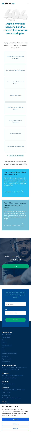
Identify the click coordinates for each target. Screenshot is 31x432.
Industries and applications (9, 353)
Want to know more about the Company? (15, 57)
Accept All (15, 419)
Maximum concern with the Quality (15, 108)
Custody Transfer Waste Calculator (11, 398)
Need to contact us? (15, 95)
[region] (15, 418)
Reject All (15, 428)
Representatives (6, 359)
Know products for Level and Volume (15, 83)
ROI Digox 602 (6, 395)
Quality (4, 342)
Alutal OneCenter (6, 345)
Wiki (3, 348)
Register (15, 320)
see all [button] (16, 266)
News (3, 350)
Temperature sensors (8, 384)
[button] (28, 3)
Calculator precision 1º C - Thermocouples (13, 389)
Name (6, 300)
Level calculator (6, 392)
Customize (15, 424)
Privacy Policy (6, 361)
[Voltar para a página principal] (8, 3)
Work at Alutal (6, 337)
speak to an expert (15, 133)
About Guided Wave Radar (9, 378)
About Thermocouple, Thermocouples (12, 375)
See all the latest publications (15, 146)
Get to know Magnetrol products (15, 70)
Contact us (5, 356)
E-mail (6, 309)
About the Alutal (6, 334)
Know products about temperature (15, 121)
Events (4, 340)
